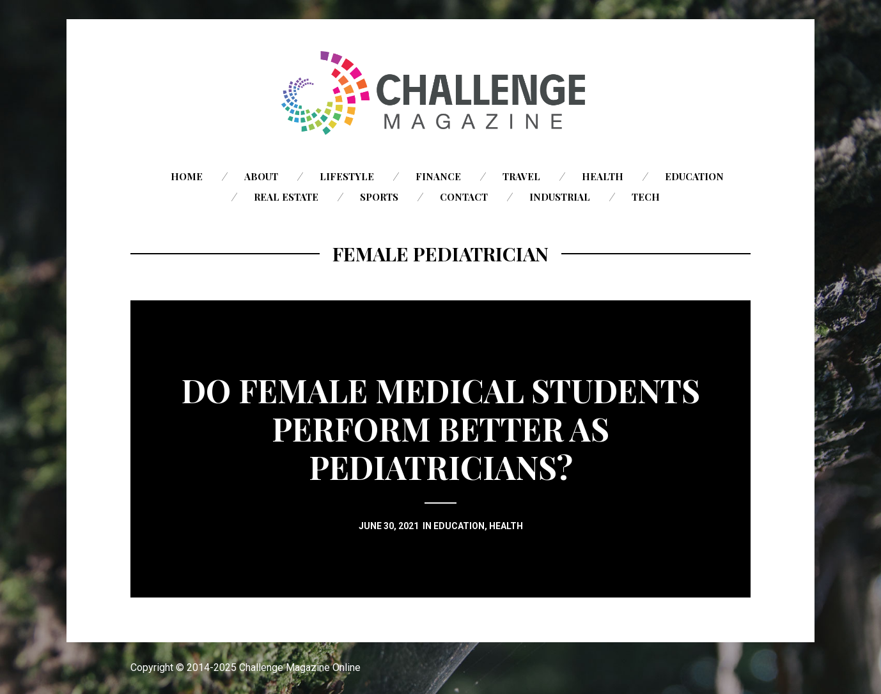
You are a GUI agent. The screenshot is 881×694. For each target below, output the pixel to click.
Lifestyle (347, 176)
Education (694, 176)
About (261, 176)
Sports (379, 196)
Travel (521, 176)
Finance (438, 176)
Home (187, 176)
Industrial (559, 196)
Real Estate (286, 196)
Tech (646, 196)
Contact (464, 196)
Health (602, 176)
